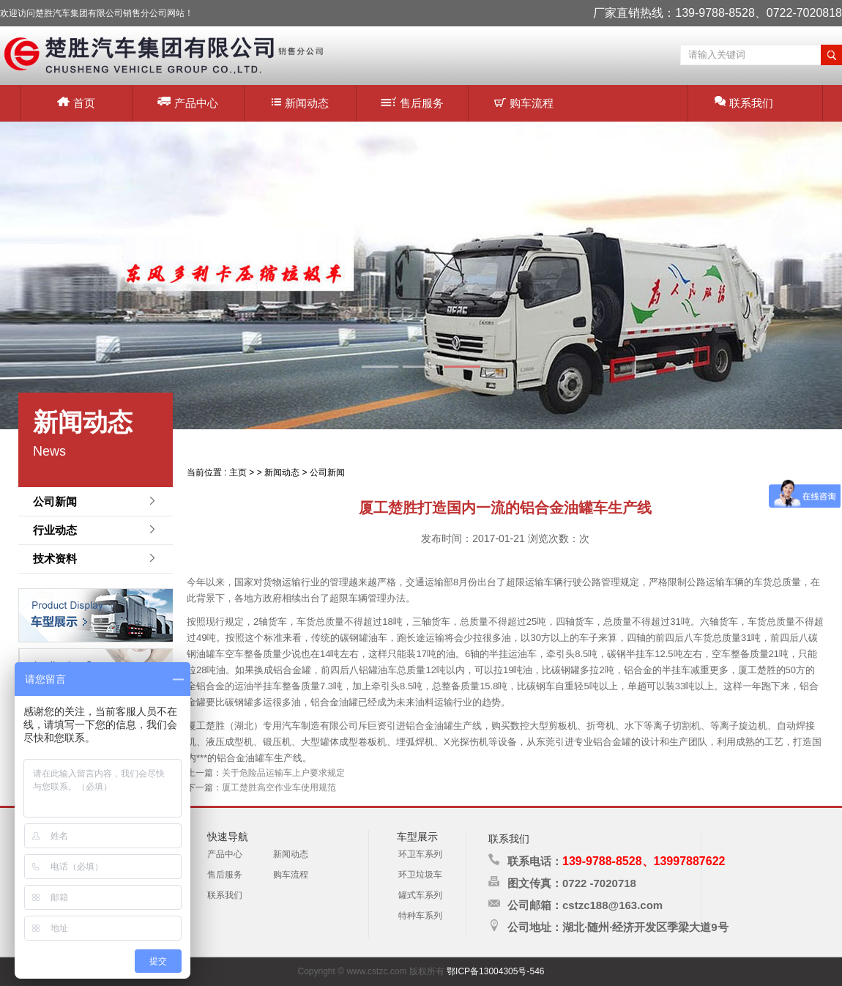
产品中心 (187, 102)
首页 (76, 103)
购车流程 (524, 103)
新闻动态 (300, 103)
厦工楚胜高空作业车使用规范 (279, 787)
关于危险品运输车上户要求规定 (283, 773)
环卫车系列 (420, 854)
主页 (238, 472)
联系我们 (744, 102)
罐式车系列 (420, 895)
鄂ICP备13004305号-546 (495, 971)
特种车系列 (420, 916)
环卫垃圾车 (420, 875)
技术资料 (55, 558)
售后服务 (412, 103)
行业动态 (55, 530)
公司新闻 (55, 501)
